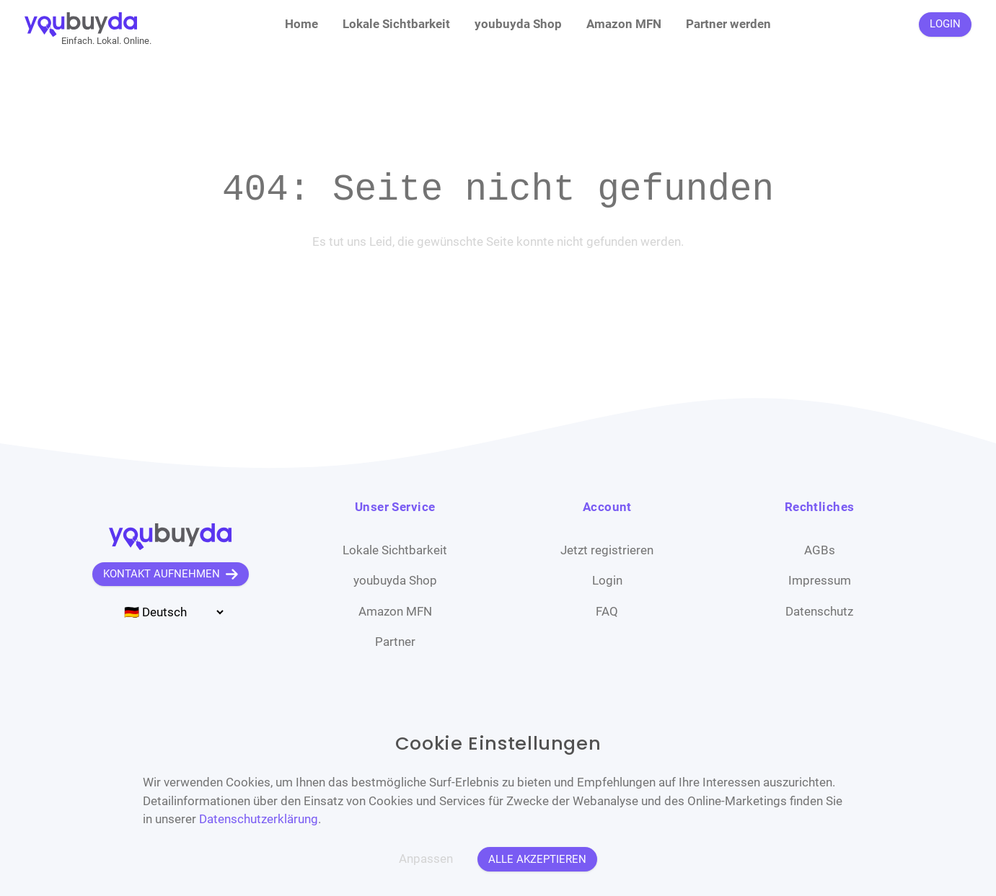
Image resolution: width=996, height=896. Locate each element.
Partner (395, 641)
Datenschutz (819, 611)
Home (301, 24)
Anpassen (426, 858)
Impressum (819, 580)
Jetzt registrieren (606, 550)
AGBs (819, 550)
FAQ (607, 611)
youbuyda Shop (518, 24)
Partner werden (728, 24)
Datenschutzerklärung (258, 819)
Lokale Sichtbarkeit (396, 24)
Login (607, 580)
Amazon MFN (623, 24)
